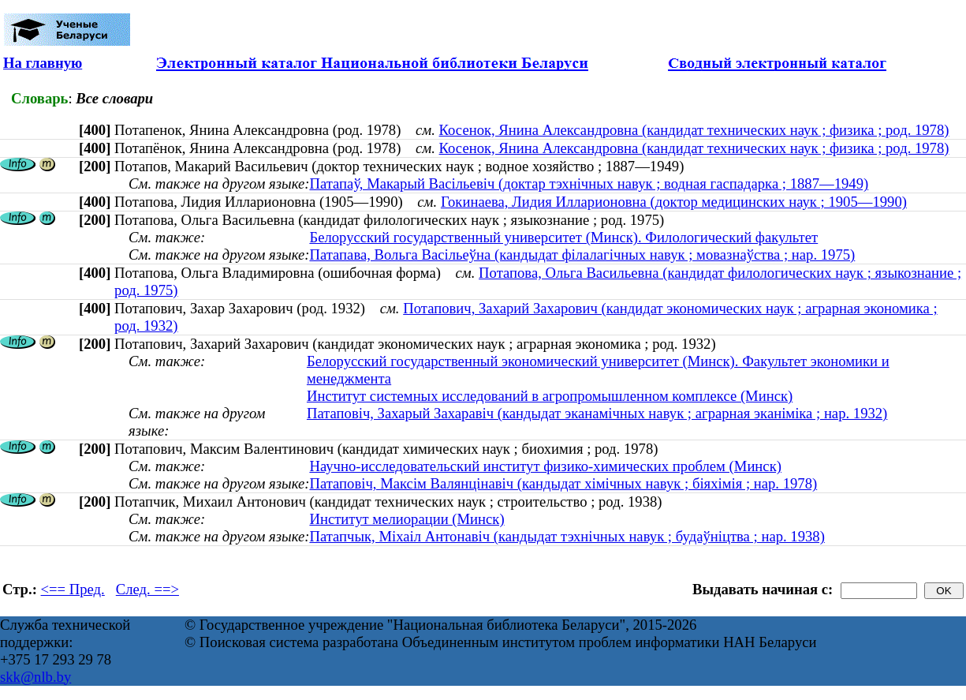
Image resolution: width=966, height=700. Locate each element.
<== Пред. (73, 589)
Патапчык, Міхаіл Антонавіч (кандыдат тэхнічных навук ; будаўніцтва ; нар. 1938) (566, 536)
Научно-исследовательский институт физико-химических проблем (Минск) (545, 466)
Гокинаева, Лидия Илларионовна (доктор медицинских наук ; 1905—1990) (674, 201)
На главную (42, 62)
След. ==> (147, 589)
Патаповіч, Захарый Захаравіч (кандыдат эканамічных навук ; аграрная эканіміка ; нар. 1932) (597, 413)
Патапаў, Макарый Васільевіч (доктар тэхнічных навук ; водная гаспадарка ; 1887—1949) (588, 183)
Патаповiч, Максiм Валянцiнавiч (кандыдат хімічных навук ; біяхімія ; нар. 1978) (563, 483)
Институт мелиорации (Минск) (406, 519)
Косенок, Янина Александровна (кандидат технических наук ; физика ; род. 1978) (694, 130)
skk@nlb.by (35, 676)
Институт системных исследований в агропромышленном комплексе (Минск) (550, 395)
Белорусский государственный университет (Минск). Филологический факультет (563, 237)
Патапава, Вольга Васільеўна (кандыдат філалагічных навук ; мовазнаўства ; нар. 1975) (582, 254)
